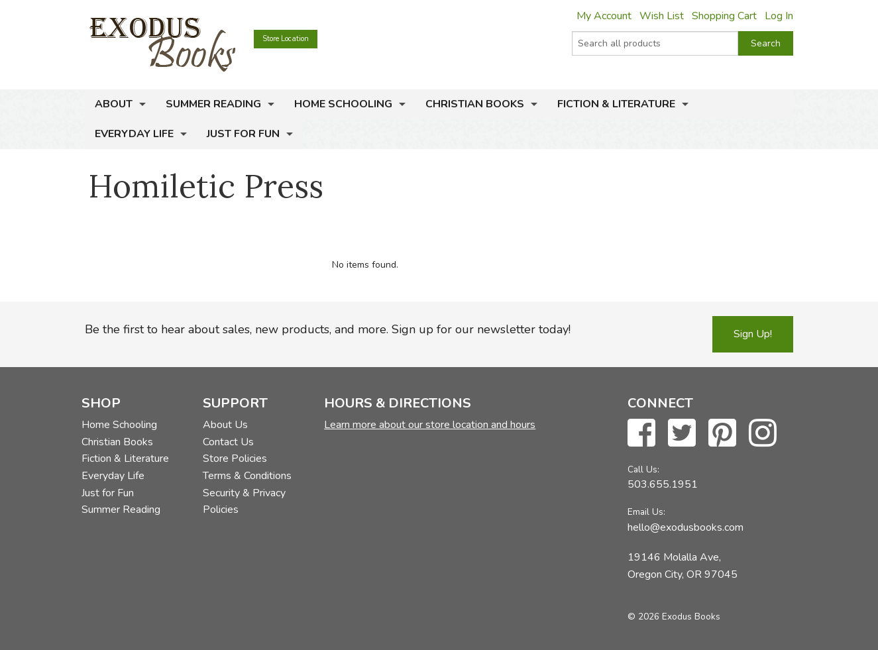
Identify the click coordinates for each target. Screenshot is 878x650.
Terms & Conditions (247, 475)
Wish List (661, 16)
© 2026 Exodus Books (674, 616)
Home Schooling (343, 104)
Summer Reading (213, 104)
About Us (225, 424)
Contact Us (228, 442)
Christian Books (474, 104)
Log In (779, 16)
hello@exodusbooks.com (685, 527)
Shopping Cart (724, 16)
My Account (603, 16)
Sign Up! (753, 334)
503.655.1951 (663, 484)
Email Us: (646, 512)
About (114, 104)
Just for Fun (243, 134)
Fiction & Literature (616, 104)
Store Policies (235, 458)
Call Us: (643, 469)
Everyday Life (134, 134)
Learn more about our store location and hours (429, 424)
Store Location (285, 39)
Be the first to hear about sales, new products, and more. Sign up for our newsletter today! (328, 329)
